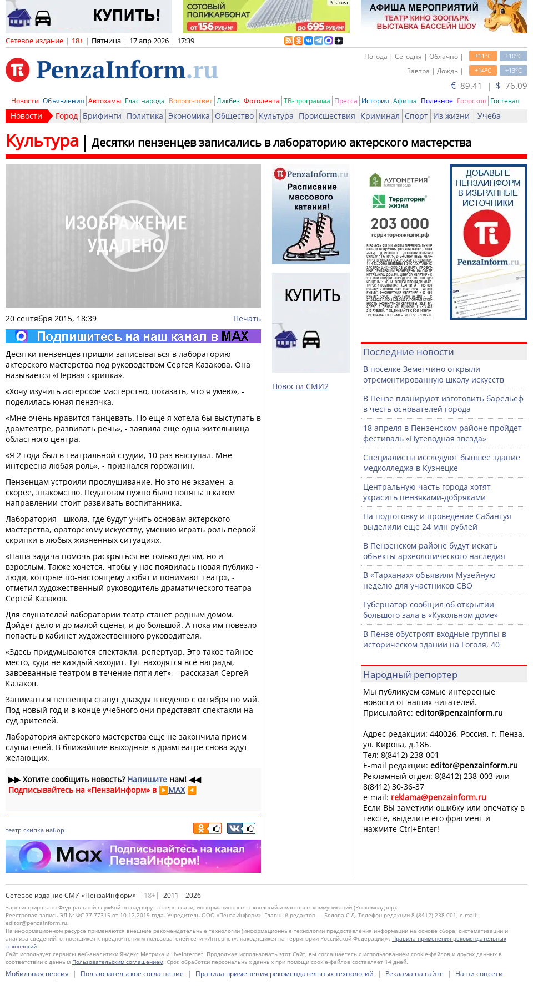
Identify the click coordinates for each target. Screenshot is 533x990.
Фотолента (262, 100)
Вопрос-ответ (191, 100)
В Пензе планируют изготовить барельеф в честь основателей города (443, 403)
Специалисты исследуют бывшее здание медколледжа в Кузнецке (441, 462)
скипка (33, 830)
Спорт (416, 115)
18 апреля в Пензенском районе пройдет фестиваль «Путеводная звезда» (442, 433)
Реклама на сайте (414, 973)
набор (55, 830)
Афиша (405, 100)
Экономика (189, 115)
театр (14, 830)
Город (67, 115)
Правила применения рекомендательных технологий (284, 973)
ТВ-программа (307, 100)
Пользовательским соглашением (117, 962)
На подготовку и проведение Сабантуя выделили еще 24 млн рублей (437, 521)
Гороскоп (471, 100)
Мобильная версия (37, 973)
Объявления (63, 100)
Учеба (489, 115)
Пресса (346, 100)
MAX (176, 790)
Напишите (147, 779)
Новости (25, 100)
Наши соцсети (479, 973)
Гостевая (505, 100)
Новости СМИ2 (300, 386)
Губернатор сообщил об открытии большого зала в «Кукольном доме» (430, 609)
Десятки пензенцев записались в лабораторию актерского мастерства (281, 142)
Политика (145, 115)
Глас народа (145, 100)
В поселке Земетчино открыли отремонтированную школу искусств (433, 374)
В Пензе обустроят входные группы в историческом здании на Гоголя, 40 (434, 639)
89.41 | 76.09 (489, 85)
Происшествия (327, 115)
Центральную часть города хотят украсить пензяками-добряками (427, 491)
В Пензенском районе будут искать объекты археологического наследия (434, 550)
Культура (276, 115)
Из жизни (451, 115)
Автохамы (104, 100)
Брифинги (102, 115)
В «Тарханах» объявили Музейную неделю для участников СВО (429, 580)
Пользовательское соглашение (132, 973)
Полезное (437, 100)
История (375, 100)
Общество (234, 115)
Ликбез (228, 100)
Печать (247, 318)
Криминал (380, 115)
